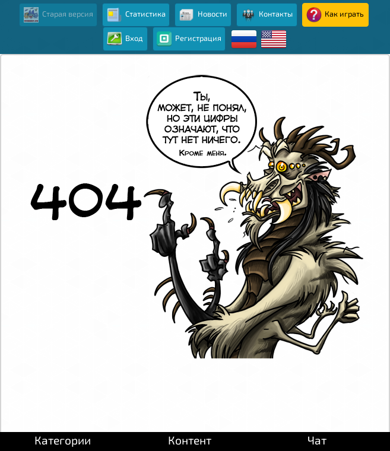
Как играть (335, 15)
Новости (203, 15)
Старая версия (58, 15)
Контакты (266, 15)
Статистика (136, 15)
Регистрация (189, 39)
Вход (125, 39)
